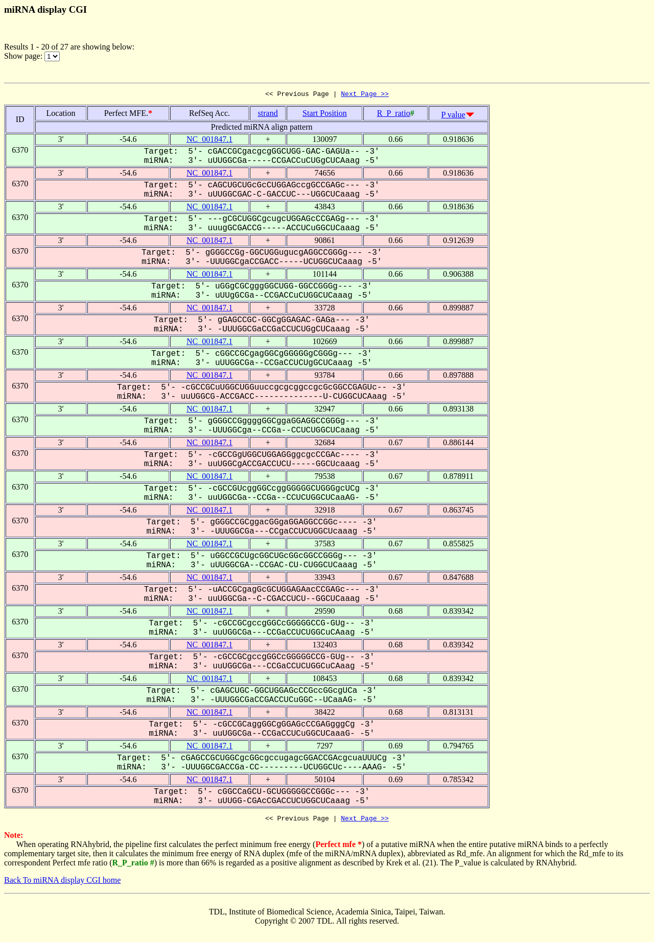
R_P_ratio (393, 114)
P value (453, 116)
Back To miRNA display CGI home (62, 883)
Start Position (324, 114)
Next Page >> (365, 95)
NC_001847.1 (209, 140)
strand (268, 114)
